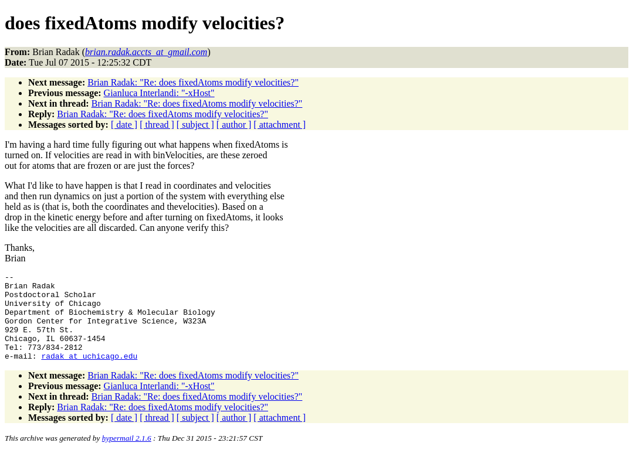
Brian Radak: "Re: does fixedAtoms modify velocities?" (193, 82)
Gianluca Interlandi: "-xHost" (159, 93)
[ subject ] (195, 125)
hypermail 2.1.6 (126, 455)
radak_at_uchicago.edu (89, 373)
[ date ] (124, 125)
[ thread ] (157, 125)
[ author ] (234, 125)
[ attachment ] (279, 125)
